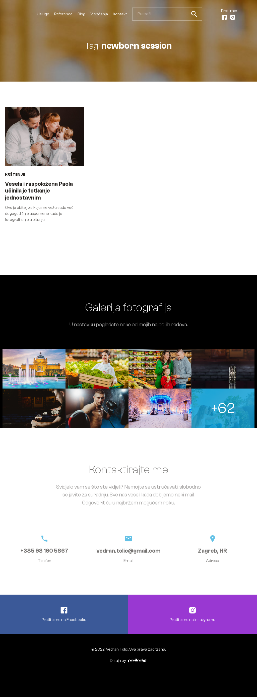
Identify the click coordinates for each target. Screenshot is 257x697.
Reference (63, 14)
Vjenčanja (99, 14)
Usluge (43, 14)
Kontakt (120, 14)
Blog (81, 14)
